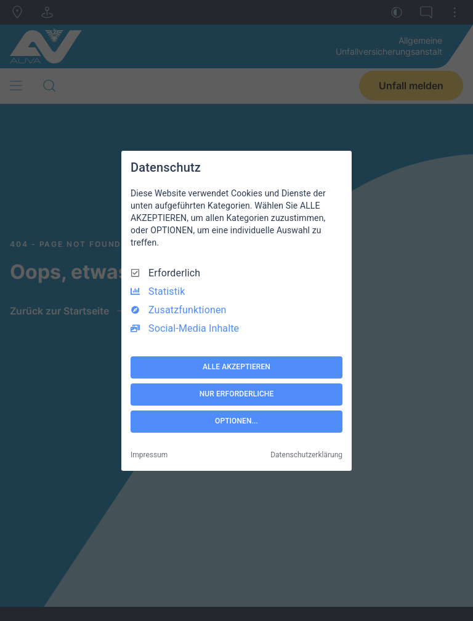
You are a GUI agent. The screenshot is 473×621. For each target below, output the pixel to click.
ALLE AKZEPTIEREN (236, 367)
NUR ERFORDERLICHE (237, 394)
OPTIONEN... (236, 421)
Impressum (149, 455)
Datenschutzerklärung (306, 455)
